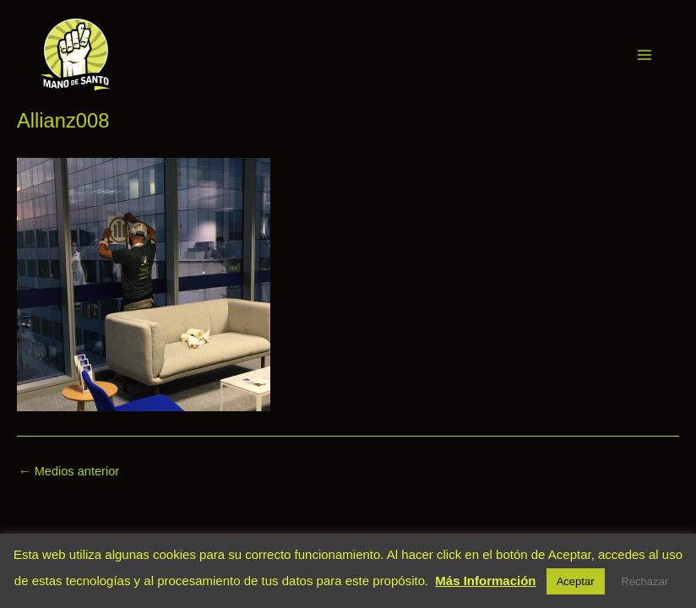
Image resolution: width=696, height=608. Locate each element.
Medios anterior (69, 471)
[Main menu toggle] (644, 55)
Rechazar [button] (645, 581)
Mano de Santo (142, 54)
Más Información (485, 580)
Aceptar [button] (576, 581)
